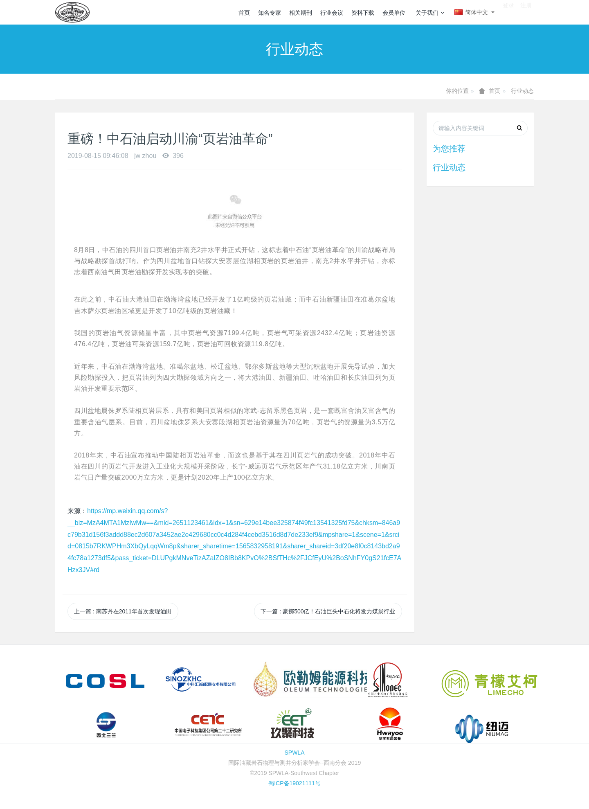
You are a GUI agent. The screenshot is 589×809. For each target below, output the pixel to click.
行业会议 (331, 12)
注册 (526, 12)
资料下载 (362, 12)
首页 (244, 12)
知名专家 (269, 12)
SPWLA (294, 752)
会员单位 (393, 12)
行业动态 (522, 91)
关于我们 (430, 12)
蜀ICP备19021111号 (294, 783)
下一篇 (328, 611)
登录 (508, 12)
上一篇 (123, 611)
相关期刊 (300, 12)
